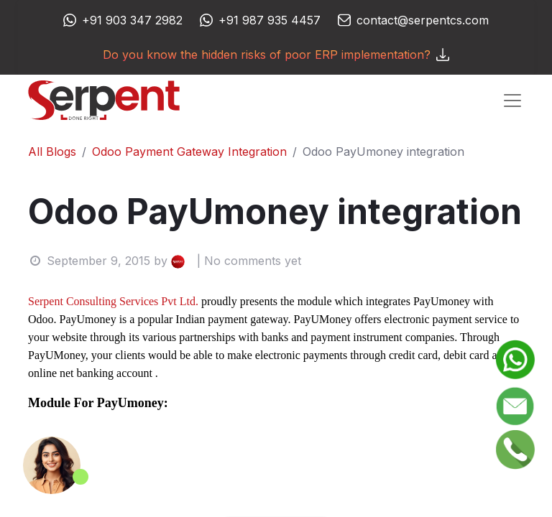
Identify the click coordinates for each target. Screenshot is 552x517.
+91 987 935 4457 (269, 20)
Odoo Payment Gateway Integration (189, 151)
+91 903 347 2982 (132, 20)
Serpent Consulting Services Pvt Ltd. (113, 301)
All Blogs (52, 151)
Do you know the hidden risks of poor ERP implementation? (276, 54)
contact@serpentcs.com (422, 20)
